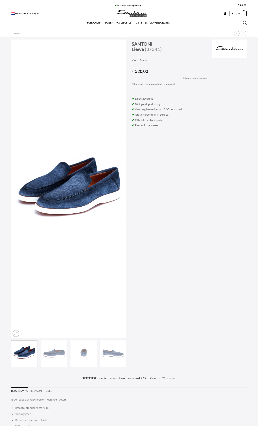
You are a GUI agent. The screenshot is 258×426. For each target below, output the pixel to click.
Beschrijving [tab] (19, 390)
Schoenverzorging (157, 22)
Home (17, 33)
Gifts (139, 22)
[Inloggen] (225, 13)
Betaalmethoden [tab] (41, 390)
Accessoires (124, 22)
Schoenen (94, 22)
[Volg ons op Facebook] (238, 5)
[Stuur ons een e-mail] (245, 5)
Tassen (109, 22)
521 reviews (168, 378)
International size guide (195, 78)
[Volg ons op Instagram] (241, 5)
